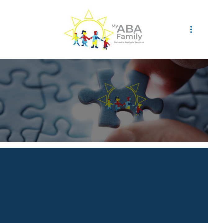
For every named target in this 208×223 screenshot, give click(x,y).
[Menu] (191, 29)
